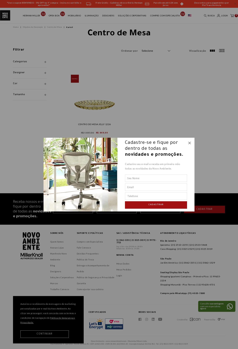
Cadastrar (156, 205)
